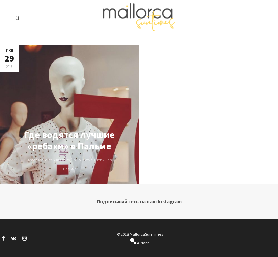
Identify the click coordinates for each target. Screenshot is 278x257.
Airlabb (142, 242)
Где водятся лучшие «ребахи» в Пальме (69, 140)
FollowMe (84, 160)
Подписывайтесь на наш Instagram (139, 201)
